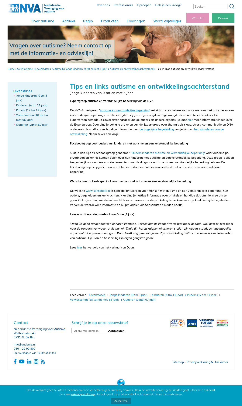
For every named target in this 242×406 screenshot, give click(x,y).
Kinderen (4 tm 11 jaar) (31, 105)
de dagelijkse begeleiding (157, 129)
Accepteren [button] (121, 401)
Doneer (223, 18)
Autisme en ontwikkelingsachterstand (132, 69)
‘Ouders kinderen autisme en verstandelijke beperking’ (168, 153)
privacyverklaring (83, 394)
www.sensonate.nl (98, 190)
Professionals (123, 4)
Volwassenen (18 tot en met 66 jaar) (94, 299)
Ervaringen (136, 20)
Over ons (103, 4)
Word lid (197, 18)
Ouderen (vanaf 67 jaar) (32, 124)
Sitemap (178, 362)
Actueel (68, 20)
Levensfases (42, 69)
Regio (88, 20)
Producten (110, 20)
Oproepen (144, 4)
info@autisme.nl (25, 344)
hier (190, 119)
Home (11, 69)
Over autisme (42, 20)
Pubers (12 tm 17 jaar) (31, 110)
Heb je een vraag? (168, 4)
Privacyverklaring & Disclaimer (207, 362)
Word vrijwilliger (167, 20)
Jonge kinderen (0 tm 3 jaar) (128, 295)
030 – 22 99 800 (24, 348)
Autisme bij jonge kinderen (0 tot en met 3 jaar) (79, 69)
